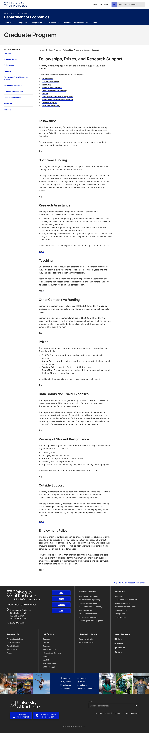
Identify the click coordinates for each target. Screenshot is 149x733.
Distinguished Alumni (12, 97)
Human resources (49, 649)
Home (41, 50)
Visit (100, 4)
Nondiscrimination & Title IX (125, 607)
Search (91, 702)
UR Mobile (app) (49, 667)
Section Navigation (13, 49)
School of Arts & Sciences (15, 13)
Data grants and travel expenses (57, 96)
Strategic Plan (120, 614)
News (118, 639)
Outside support (49, 102)
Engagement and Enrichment (126, 600)
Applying (7, 109)
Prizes (45, 93)
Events (119, 643)
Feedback (98, 713)
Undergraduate (36, 23)
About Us (7, 23)
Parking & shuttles (50, 663)
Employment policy (51, 105)
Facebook (65, 678)
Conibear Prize (49, 367)
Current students (13, 642)
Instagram (66, 685)
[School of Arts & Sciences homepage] (23, 595)
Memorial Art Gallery (86, 642)
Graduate (52, 23)
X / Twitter (66, 682)
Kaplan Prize (48, 361)
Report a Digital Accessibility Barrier (129, 583)
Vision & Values (120, 617)
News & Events (79, 23)
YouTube (82, 678)
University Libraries (86, 639)
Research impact (121, 610)
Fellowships (47, 78)
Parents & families (13, 646)
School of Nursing (85, 610)
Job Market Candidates (13, 85)
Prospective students (15, 639)
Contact (46, 642)
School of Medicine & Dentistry (90, 607)
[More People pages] (26, 22)
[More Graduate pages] (59, 22)
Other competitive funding (54, 90)
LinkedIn (82, 685)
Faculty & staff (12, 649)
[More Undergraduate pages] (44, 22)
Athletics (120, 648)
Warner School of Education (89, 617)
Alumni (9, 653)
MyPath (46, 656)
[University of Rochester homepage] (15, 4)
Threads (65, 688)
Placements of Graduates (13, 91)
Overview (7, 53)
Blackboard (47, 639)
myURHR (46, 660)
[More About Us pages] (13, 22)
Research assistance (52, 87)
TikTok (81, 682)
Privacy (107, 713)
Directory (46, 646)
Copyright (116, 713)
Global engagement (122, 603)
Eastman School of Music (88, 603)
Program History (10, 59)
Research (67, 23)
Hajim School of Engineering (89, 600)
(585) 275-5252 (17, 623)
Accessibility (119, 596)
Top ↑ (41, 151)
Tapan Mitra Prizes (51, 370)
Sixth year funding (50, 81)
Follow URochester (86, 688)
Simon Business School (88, 614)
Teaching (46, 84)
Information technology (52, 653)
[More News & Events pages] (87, 22)
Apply (95, 4)
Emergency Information (131, 713)
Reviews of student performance (57, 99)
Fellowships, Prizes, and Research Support (81, 50)
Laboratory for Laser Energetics (91, 621)
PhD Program (9, 65)
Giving (94, 23)
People (21, 23)
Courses (7, 71)
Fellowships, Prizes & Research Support (16, 78)
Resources (8, 103)
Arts (118, 652)
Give (106, 4)
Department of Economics (26, 17)
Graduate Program (53, 50)
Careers (61, 604)
